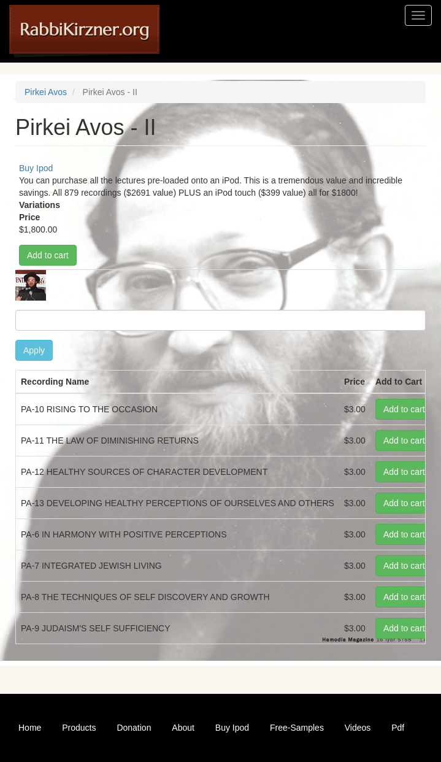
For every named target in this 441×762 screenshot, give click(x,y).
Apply (34, 350)
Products (79, 728)
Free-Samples (297, 728)
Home (29, 728)
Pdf (397, 728)
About (183, 728)
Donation (134, 728)
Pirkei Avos (46, 92)
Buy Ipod (36, 168)
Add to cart (48, 255)
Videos (358, 728)
